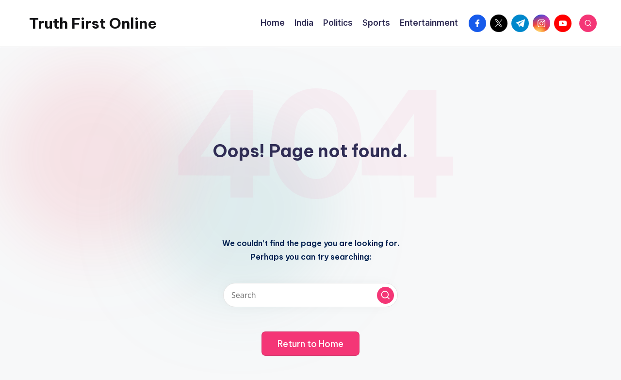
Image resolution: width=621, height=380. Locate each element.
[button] (385, 295)
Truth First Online (93, 23)
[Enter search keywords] (310, 295)
